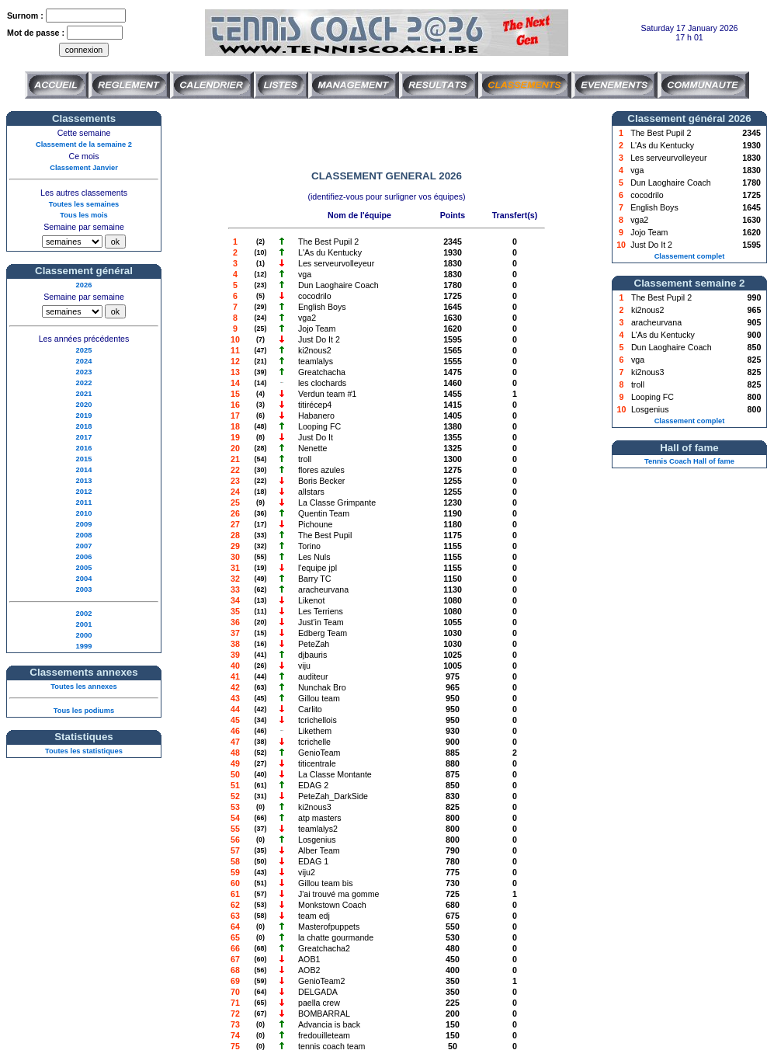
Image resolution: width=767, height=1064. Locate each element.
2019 (84, 415)
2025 (84, 350)
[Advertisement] (386, 134)
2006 (84, 557)
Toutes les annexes (83, 686)
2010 (84, 513)
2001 (84, 624)
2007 (84, 546)
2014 (84, 470)
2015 (84, 459)
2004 (84, 578)
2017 (84, 437)
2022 (84, 383)
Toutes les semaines (84, 204)
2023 (84, 372)
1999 (84, 646)
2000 (84, 635)
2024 (84, 361)
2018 (84, 426)
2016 (84, 448)
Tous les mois (84, 215)
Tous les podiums (84, 711)
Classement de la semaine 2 (84, 144)
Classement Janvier (84, 168)
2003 (84, 589)
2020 (84, 405)
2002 (84, 613)
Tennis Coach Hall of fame (689, 461)
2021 (84, 394)
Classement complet (689, 256)
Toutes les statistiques (84, 751)
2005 (84, 568)
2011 (84, 502)
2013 (84, 481)
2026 (84, 285)
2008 (84, 535)
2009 (84, 524)
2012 (84, 491)
